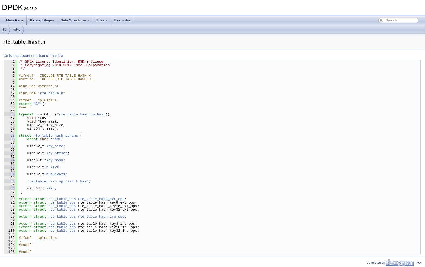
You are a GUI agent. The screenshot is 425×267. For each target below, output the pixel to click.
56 (9, 114)
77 (9, 167)
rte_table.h (51, 93)
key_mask (54, 160)
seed (50, 188)
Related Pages (42, 20)
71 (9, 153)
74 (9, 160)
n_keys (52, 167)
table (16, 29)
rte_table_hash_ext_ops (101, 199)
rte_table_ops (62, 199)
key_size (54, 146)
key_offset (56, 153)
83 (9, 181)
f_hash (82, 181)
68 (9, 146)
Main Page (14, 20)
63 (9, 135)
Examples (122, 20)
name (57, 139)
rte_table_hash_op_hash (82, 114)
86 (9, 188)
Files (102, 20)
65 (9, 139)
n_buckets (55, 174)
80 (9, 174)
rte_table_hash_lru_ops (101, 216)
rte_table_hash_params (56, 135)
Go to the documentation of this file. (33, 55)
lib (5, 29)
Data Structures (75, 20)
